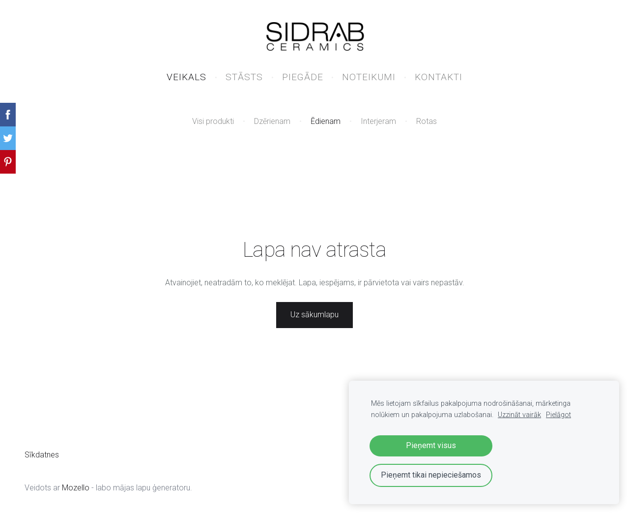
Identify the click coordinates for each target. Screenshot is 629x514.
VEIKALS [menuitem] (186, 77)
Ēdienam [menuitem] (326, 121)
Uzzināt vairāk (519, 415)
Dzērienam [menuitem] (272, 121)
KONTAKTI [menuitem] (438, 77)
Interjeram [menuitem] (378, 121)
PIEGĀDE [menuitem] (302, 77)
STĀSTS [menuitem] (244, 77)
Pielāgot (558, 415)
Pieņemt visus (431, 445)
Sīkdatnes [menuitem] (42, 454)
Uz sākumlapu (314, 314)
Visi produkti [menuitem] (213, 121)
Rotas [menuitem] (426, 121)
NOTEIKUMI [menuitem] (369, 77)
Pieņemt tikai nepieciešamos (431, 475)
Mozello (75, 487)
